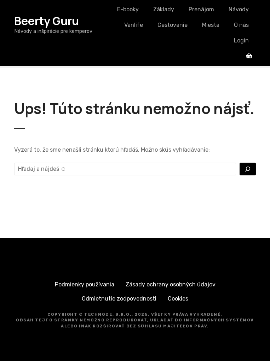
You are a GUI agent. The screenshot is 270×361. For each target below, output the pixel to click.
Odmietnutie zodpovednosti (119, 298)
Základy (163, 9)
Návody (239, 9)
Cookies (178, 298)
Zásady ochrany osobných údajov (171, 284)
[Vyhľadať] (248, 169)
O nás (241, 25)
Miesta (210, 25)
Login (241, 40)
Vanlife (133, 25)
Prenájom (201, 9)
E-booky (128, 9)
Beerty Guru (46, 21)
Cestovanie (172, 25)
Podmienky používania (84, 284)
